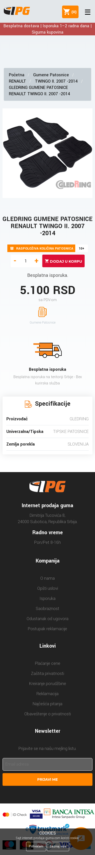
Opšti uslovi (47, 588)
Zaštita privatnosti (47, 673)
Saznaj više (58, 846)
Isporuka (47, 598)
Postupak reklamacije (47, 629)
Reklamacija (47, 694)
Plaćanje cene (47, 663)
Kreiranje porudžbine (47, 684)
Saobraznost (47, 609)
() (73, 12)
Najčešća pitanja (47, 704)
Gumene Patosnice (51, 75)
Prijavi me (47, 779)
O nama (47, 578)
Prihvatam (36, 846)
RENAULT (17, 81)
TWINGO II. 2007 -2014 (56, 81)
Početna (16, 75)
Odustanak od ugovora (47, 619)
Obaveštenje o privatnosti (47, 714)
